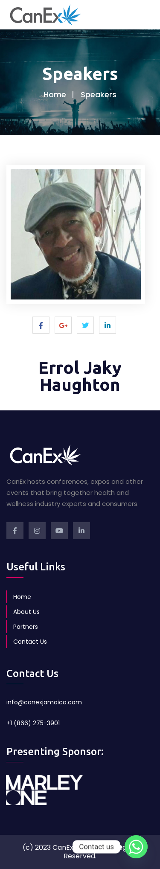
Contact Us (30, 641)
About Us (26, 611)
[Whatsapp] (136, 846)
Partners (25, 626)
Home (55, 94)
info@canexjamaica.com (44, 702)
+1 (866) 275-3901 (33, 723)
